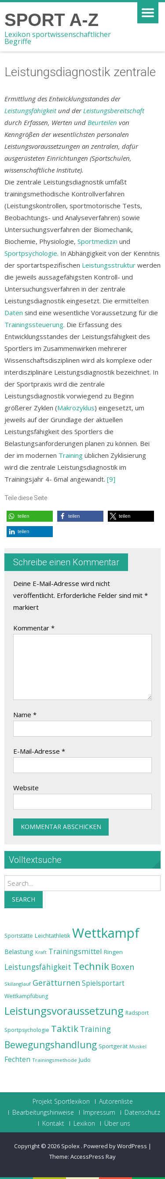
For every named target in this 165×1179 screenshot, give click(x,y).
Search (23, 899)
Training (71, 455)
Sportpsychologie (30, 253)
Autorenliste (116, 1101)
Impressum (99, 1112)
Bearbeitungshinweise (43, 1112)
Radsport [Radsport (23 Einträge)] (137, 1013)
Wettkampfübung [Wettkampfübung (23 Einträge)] (26, 996)
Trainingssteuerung (33, 324)
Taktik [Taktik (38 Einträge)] (64, 1028)
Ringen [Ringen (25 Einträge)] (113, 952)
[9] (111, 479)
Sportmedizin (97, 241)
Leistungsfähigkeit (30, 110)
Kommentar (34, 627)
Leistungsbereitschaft (113, 110)
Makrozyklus (76, 407)
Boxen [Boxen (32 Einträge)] (122, 967)
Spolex (71, 1146)
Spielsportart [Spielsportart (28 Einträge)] (103, 983)
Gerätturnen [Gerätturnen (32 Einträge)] (56, 982)
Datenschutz (142, 1112)
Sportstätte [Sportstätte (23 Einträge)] (18, 936)
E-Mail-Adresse (39, 751)
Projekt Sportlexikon (61, 1101)
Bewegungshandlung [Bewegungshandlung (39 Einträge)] (50, 1045)
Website (26, 787)
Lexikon (84, 1123)
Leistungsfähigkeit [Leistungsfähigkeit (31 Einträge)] (37, 967)
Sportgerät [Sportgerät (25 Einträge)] (113, 1046)
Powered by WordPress (115, 1146)
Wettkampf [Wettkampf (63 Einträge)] (105, 933)
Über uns (117, 1123)
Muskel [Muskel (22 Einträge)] (138, 1046)
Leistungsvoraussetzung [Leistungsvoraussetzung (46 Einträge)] (64, 1011)
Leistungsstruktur (109, 265)
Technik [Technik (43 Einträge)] (91, 966)
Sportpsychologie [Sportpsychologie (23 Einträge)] (26, 1030)
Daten (13, 312)
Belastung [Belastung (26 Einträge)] (18, 951)
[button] (30, 516)
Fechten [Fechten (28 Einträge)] (17, 1059)
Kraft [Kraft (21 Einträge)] (41, 952)
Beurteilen (102, 122)
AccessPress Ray (93, 1157)
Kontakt (53, 1123)
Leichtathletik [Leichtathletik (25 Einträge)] (52, 936)
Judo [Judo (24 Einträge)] (85, 1060)
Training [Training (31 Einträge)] (95, 1029)
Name (25, 714)
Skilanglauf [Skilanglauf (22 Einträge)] (17, 983)
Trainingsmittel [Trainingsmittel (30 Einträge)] (75, 951)
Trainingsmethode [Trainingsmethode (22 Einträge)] (54, 1060)
